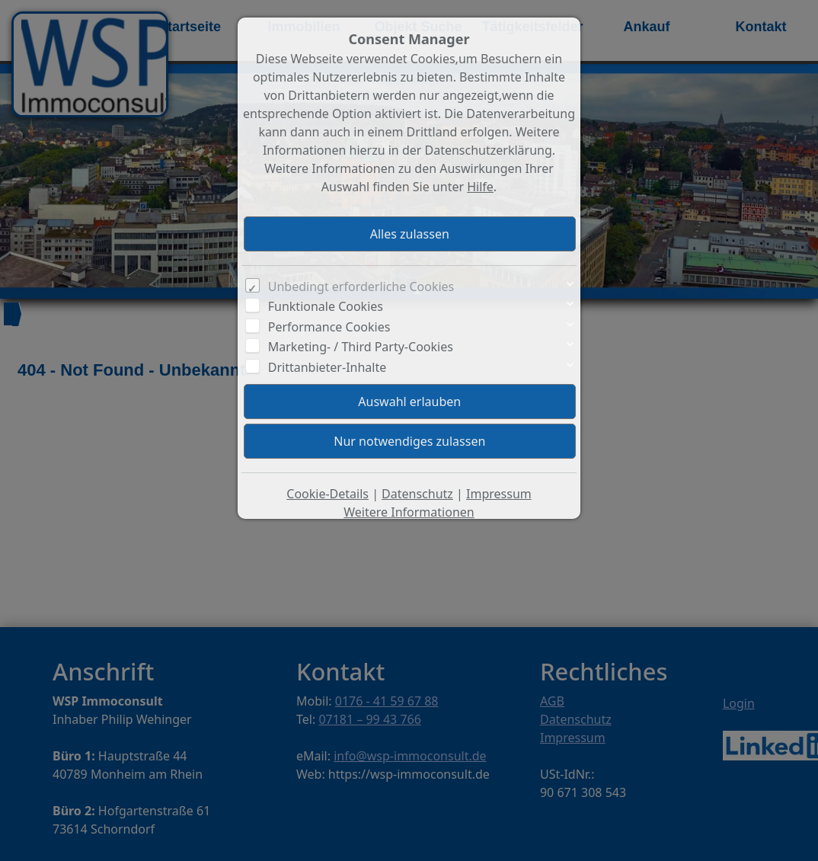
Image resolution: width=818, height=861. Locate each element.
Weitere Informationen (408, 512)
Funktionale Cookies (325, 306)
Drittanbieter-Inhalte (327, 367)
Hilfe (480, 186)
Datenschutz (417, 493)
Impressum (499, 493)
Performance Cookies (329, 326)
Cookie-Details (327, 493)
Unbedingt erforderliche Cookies (361, 286)
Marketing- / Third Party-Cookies (360, 346)
